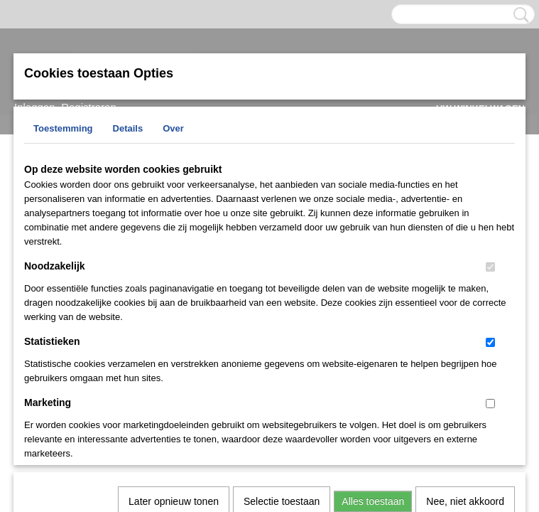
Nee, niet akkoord (465, 317)
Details (128, 128)
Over (173, 128)
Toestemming (63, 128)
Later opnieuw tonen (174, 317)
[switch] (490, 267)
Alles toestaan (373, 317)
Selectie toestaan (282, 317)
